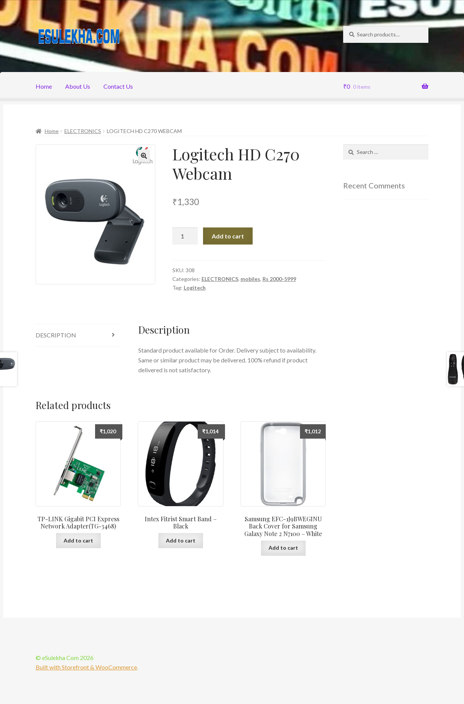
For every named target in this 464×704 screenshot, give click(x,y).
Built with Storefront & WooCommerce (86, 667)
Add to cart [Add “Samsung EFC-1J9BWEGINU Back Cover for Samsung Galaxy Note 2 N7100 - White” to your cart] (283, 547)
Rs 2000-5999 (279, 279)
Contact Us (118, 86)
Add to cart (228, 236)
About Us (77, 86)
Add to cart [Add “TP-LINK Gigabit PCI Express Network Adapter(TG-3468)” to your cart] (78, 540)
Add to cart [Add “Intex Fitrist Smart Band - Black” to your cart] (180, 540)
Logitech (195, 287)
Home (44, 86)
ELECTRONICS (82, 131)
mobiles (250, 279)
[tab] (78, 335)
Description (56, 335)
